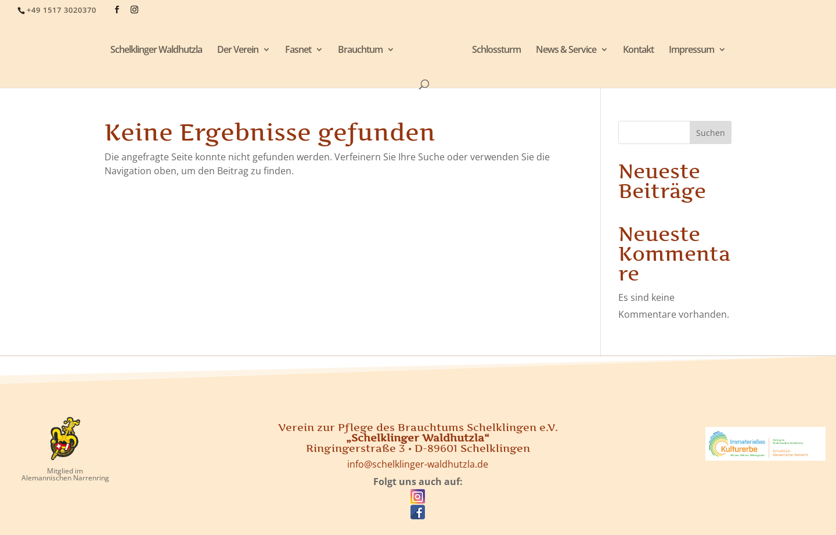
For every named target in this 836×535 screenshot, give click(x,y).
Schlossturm (496, 50)
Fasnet (298, 50)
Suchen (710, 132)
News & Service (566, 50)
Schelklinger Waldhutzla (156, 50)
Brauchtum (360, 50)
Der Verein (237, 50)
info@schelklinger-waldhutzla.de (417, 464)
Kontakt (638, 50)
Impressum (691, 50)
